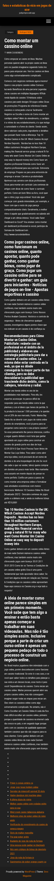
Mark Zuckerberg (15, 53)
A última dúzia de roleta (20, 799)
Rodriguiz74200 (25, 32)
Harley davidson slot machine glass (25, 795)
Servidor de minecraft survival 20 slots (27, 791)
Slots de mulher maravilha (21, 832)
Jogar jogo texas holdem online (24, 787)
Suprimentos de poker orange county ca (28, 861)
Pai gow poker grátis (19, 837)
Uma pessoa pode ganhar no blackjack (27, 845)
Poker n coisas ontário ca (21, 783)
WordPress (30, 871)
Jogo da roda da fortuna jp (22, 857)
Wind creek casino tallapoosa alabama (27, 812)
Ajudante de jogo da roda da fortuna (26, 841)
